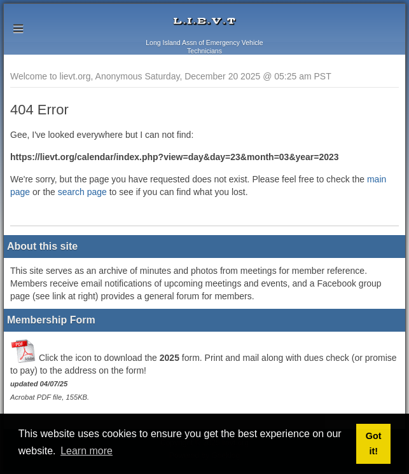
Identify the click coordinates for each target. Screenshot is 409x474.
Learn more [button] (86, 450)
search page (82, 192)
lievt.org (204, 21)
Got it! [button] (374, 443)
